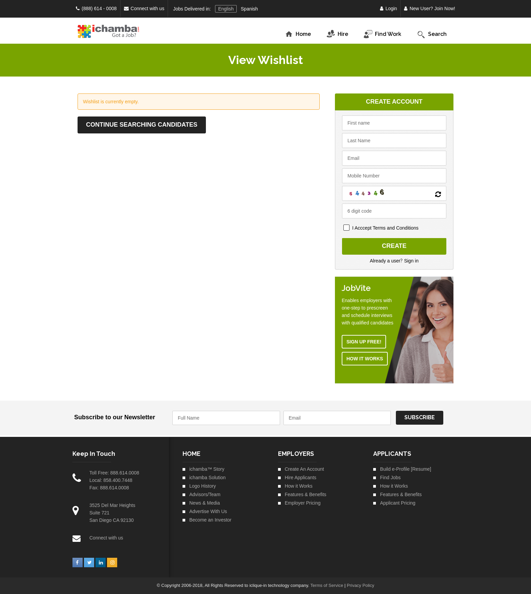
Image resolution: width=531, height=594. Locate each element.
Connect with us (144, 8)
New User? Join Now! (429, 8)
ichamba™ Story (206, 469)
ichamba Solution (207, 477)
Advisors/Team (204, 494)
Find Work (380, 34)
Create (395, 246)
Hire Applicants (300, 477)
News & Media (204, 503)
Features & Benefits (305, 494)
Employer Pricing (303, 503)
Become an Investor (210, 520)
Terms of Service (327, 585)
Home (297, 34)
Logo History (202, 486)
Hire (335, 34)
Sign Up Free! (364, 341)
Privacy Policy (360, 585)
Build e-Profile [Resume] (405, 469)
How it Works (365, 358)
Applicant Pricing (397, 503)
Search (430, 34)
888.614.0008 (124, 472)
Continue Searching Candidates (141, 124)
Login (388, 8)
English (226, 9)
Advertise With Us (208, 511)
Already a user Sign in (394, 260)
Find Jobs (390, 477)
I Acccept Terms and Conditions (386, 228)
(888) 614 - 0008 (96, 8)
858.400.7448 (117, 480)
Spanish (249, 9)
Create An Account (304, 469)
